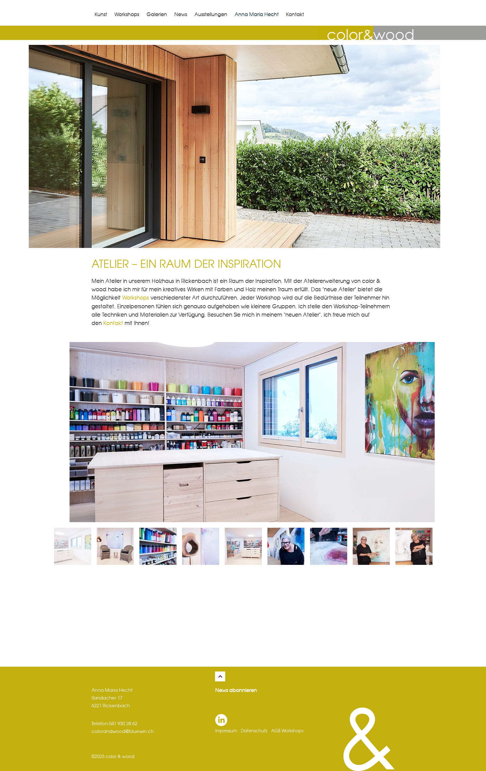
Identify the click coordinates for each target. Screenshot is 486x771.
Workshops (135, 298)
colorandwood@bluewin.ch (123, 731)
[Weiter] (220, 677)
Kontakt (113, 323)
